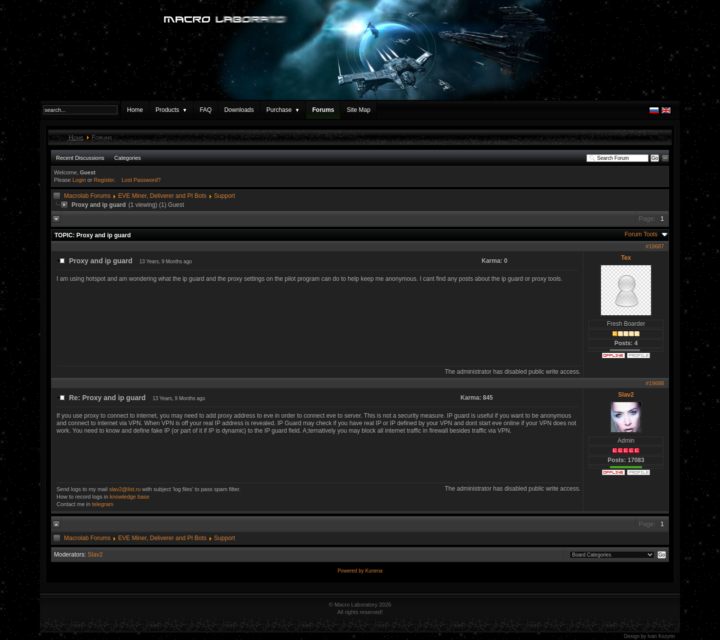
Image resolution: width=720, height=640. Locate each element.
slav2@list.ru (124, 489)
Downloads (239, 109)
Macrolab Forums (87, 195)
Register (104, 180)
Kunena (374, 571)
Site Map (358, 109)
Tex (626, 257)
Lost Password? (141, 180)
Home (135, 109)
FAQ (206, 109)
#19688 (655, 383)
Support (224, 195)
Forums (323, 109)
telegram (103, 504)
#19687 (655, 246)
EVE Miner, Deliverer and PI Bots (162, 195)
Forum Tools (641, 234)
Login (79, 180)
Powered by (352, 571)
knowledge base (130, 497)
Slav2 (626, 394)
